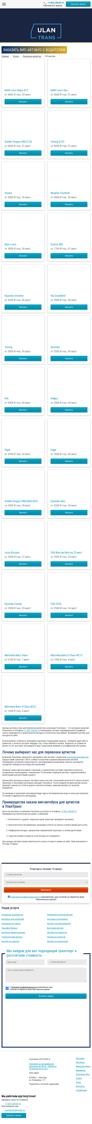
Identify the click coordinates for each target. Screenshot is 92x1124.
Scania (8, 193)
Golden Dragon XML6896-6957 (21, 501)
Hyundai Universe (14, 295)
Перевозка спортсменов (12, 914)
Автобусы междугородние (13, 932)
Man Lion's (10, 244)
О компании (81, 1090)
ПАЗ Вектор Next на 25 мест (66, 552)
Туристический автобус (12, 937)
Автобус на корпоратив (57, 941)
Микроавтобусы (83, 1066)
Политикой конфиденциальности (25, 897)
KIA (6, 398)
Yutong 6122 (57, 141)
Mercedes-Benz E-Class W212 (66, 655)
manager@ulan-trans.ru (15, 1110)
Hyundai (55, 347)
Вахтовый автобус (55, 928)
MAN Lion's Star (59, 90)
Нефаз (54, 398)
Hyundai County (13, 604)
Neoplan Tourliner (60, 193)
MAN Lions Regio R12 (16, 90)
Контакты (80, 1086)
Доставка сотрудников (57, 919)
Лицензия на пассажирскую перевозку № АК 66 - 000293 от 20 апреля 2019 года (43, 1066)
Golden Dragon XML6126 (18, 141)
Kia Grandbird (58, 295)
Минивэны (81, 1070)
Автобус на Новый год (57, 932)
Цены (78, 1082)
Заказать (23, 101)
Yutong (8, 347)
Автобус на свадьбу (10, 941)
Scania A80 (57, 244)
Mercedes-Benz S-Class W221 (20, 706)
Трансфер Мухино (9, 928)
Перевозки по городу (11, 923)
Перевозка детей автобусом (60, 914)
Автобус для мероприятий (59, 923)
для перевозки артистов (77, 757)
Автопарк (80, 1058)
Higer (7, 449)
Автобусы (80, 1062)
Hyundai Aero (58, 501)
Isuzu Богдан (12, 552)
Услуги (79, 1078)
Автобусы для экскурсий (13, 919)
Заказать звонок (78, 4)
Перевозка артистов (56, 937)
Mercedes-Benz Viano (16, 655)
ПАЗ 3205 (56, 604)
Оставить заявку (46, 996)
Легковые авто (83, 1074)
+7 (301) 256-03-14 (55, 3)
